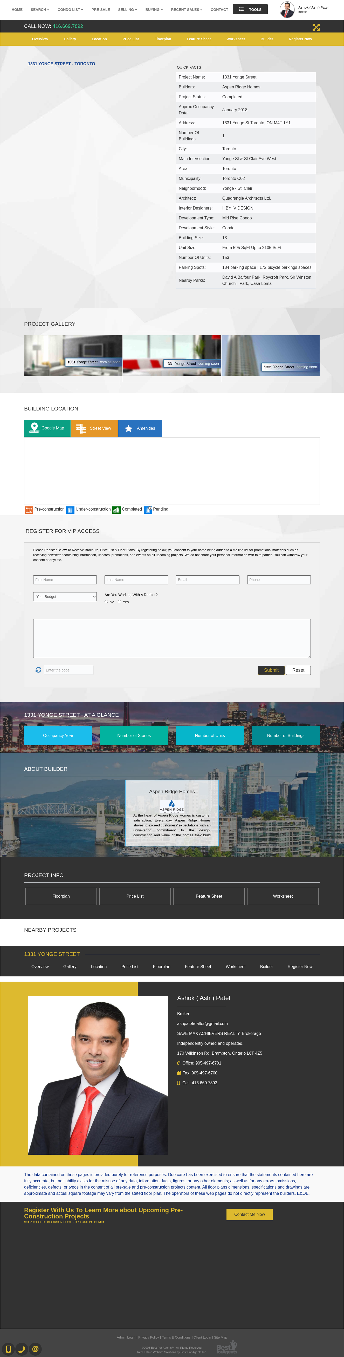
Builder (267, 39)
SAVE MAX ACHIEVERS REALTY (219, 1033)
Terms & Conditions (176, 1337)
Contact (219, 10)
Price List (130, 39)
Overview (40, 39)
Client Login (202, 1337)
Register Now (300, 39)
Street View (92, 428)
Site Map (220, 1337)
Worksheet (235, 39)
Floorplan (163, 39)
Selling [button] (127, 10)
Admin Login (126, 1337)
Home (17, 10)
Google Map (45, 428)
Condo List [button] (70, 10)
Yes (126, 602)
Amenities (138, 428)
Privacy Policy (148, 1337)
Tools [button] (250, 9)
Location (99, 39)
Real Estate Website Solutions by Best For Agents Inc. (172, 1352)
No (112, 602)
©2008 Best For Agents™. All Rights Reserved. (172, 1347)
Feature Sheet (199, 39)
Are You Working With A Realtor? (131, 595)
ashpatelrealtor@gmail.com (202, 1023)
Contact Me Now (249, 1214)
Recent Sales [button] (187, 10)
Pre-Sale (101, 10)
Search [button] (40, 10)
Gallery (70, 39)
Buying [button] (154, 10)
